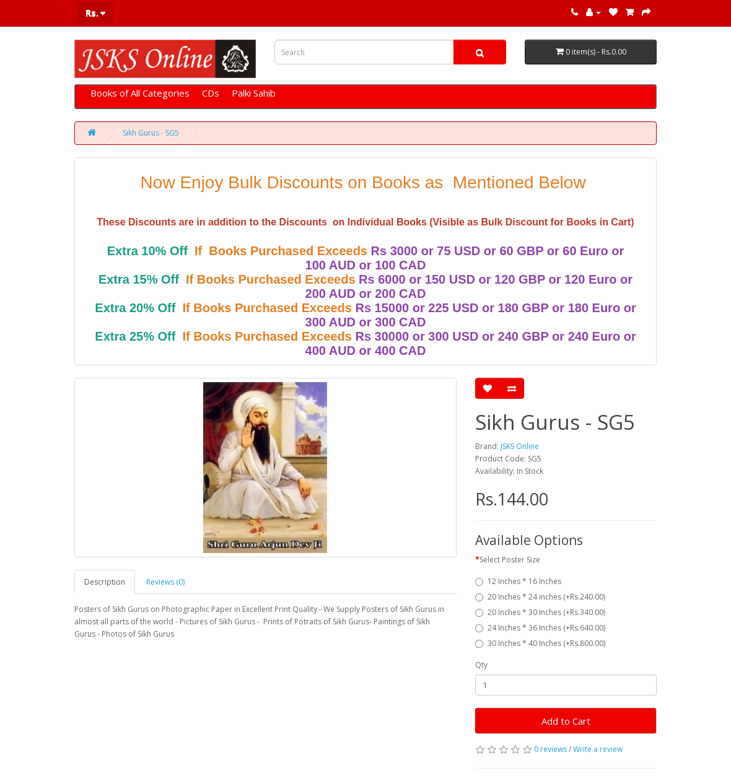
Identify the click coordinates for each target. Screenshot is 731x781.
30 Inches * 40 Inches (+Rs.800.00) (540, 643)
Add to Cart (565, 721)
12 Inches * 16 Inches (518, 581)
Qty (481, 665)
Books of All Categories (140, 93)
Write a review (598, 749)
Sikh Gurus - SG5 (151, 133)
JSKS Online (520, 446)
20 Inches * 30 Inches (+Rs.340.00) (540, 612)
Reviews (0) (165, 582)
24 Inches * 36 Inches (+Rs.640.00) (540, 627)
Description (104, 582)
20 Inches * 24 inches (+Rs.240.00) (540, 596)
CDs (210, 93)
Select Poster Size (509, 559)
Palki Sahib (254, 93)
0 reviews (550, 749)
